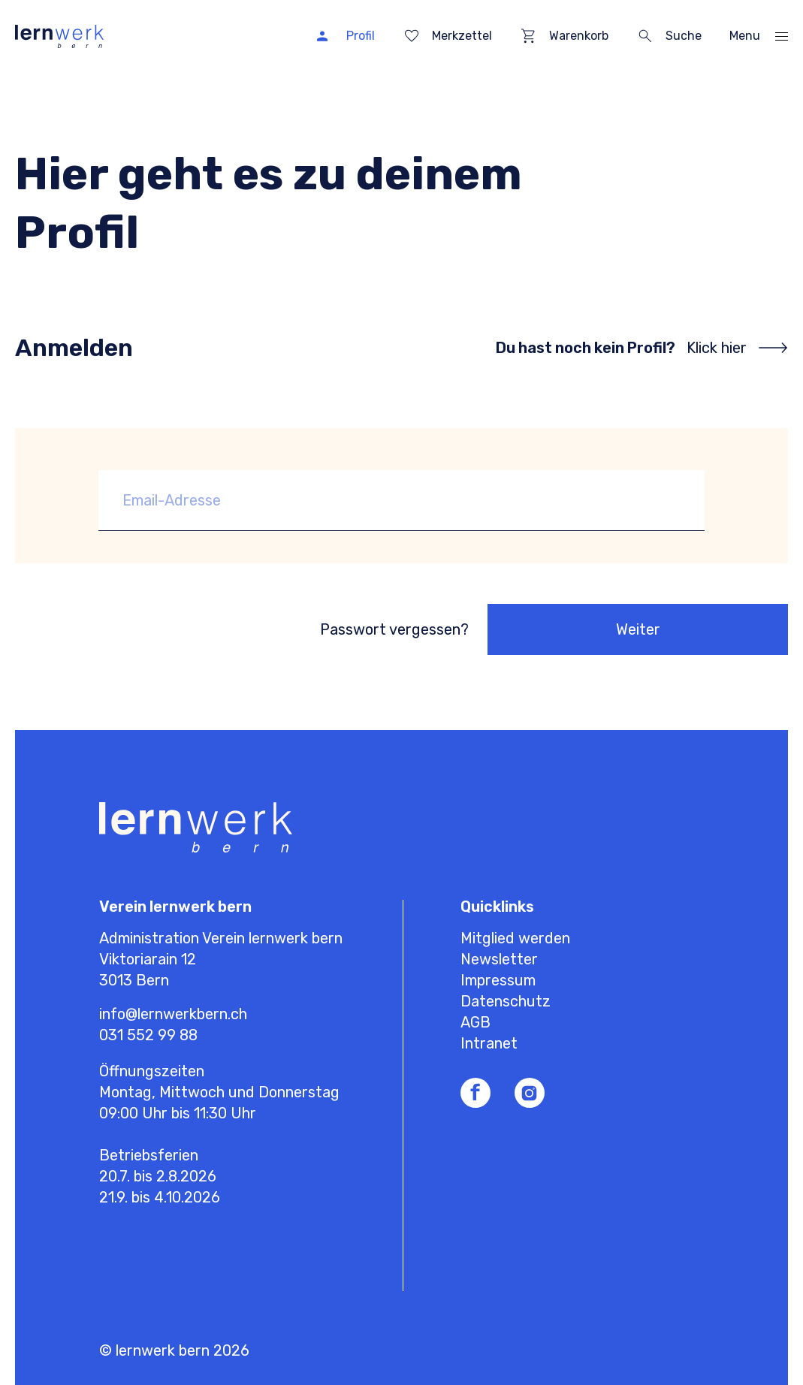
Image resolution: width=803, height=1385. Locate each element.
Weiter (638, 629)
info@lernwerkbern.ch (173, 1014)
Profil (360, 36)
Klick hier (717, 348)
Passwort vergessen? (394, 629)
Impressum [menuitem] (498, 980)
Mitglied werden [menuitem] (515, 938)
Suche (684, 36)
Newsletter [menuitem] (499, 959)
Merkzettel (462, 36)
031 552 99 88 (148, 1035)
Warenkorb (578, 36)
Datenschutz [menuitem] (505, 1001)
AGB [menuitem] (475, 1022)
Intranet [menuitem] (489, 1043)
